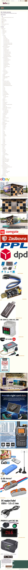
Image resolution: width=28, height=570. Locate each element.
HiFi (3, 86)
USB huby (4, 162)
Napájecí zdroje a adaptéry (6, 76)
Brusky (5, 97)
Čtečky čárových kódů (5, 164)
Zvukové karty (4, 150)
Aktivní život (4, 169)
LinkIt (4, 136)
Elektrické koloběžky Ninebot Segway (7, 85)
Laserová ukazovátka (5, 93)
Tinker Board (4, 135)
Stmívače (4, 35)
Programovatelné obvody (7, 64)
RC (4, 68)
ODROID (4, 141)
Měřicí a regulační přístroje (6, 46)
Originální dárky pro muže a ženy (5, 165)
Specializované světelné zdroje (6, 83)
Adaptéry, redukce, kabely (5, 161)
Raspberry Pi (4, 126)
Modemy (4, 152)
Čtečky (4, 78)
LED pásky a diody (5, 77)
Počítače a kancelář (4, 144)
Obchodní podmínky (4, 20)
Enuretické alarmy (6, 96)
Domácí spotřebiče (5, 123)
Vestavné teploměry (6, 47)
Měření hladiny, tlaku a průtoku (7, 56)
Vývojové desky (4, 124)
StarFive (4, 142)
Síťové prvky (4, 151)
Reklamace (3, 18)
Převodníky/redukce (6, 58)
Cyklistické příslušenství (6, 94)
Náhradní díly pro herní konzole (7, 84)
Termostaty (5, 48)
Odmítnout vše (8, 568)
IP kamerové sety (5, 113)
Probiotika (4, 173)
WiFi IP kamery (5, 114)
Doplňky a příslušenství (6, 117)
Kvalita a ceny (3, 25)
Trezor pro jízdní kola (4, 175)
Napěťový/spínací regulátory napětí (8, 44)
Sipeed (4, 140)
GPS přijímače (5, 103)
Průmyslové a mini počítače (6, 160)
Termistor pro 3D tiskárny (6, 121)
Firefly (4, 132)
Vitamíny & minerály (5, 172)
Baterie (4, 75)
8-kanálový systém (6, 112)
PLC (3, 34)
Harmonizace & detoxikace (6, 171)
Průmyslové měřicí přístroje (7, 55)
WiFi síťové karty (5, 153)
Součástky (5, 37)
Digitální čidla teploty (6, 49)
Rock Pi (4, 133)
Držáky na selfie (5, 106)
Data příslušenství (5, 102)
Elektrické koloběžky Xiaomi (6, 82)
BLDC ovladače (6, 38)
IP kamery (4, 115)
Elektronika (3, 28)
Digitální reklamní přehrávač (6, 159)
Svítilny (4, 87)
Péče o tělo (4, 95)
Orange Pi (4, 125)
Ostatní (4, 143)
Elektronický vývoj (5, 57)
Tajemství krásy (5, 170)
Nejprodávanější (4, 30)
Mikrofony (4, 155)
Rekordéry (4, 116)
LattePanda (4, 134)
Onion (4, 131)
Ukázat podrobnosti (3, 566)
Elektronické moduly (6, 63)
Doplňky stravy (4, 174)
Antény (5, 36)
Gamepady (4, 105)
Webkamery (4, 122)
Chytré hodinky (5, 92)
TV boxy (4, 88)
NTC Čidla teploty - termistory (7, 53)
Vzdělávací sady (6, 65)
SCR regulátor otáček (6, 39)
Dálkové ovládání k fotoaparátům (7, 107)
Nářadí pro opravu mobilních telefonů (7, 104)
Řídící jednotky (6, 45)
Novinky (3, 29)
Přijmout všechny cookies (9, 566)
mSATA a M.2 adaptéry (5, 154)
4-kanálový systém (6, 111)
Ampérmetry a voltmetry (7, 54)
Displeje (5, 67)
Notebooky (4, 145)
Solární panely (5, 73)
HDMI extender (4, 163)
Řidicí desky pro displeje (7, 66)
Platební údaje (4, 19)
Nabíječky (4, 74)
